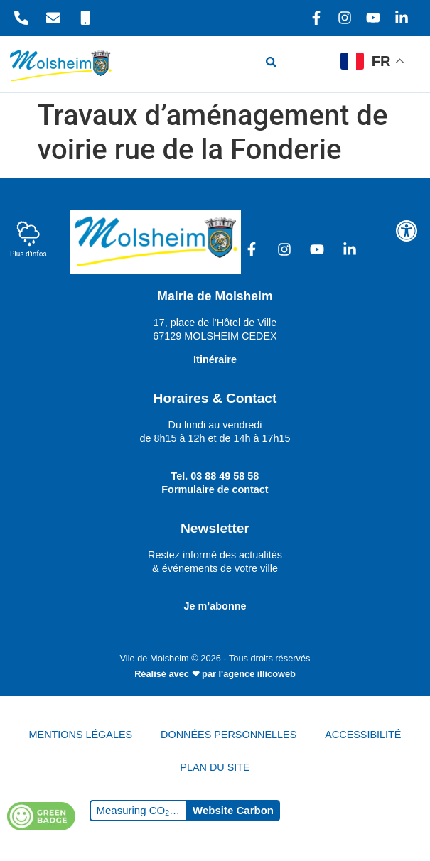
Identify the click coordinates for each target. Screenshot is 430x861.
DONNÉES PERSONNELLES (228, 734)
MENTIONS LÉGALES (81, 734)
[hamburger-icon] (314, 63)
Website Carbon (233, 810)
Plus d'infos (28, 239)
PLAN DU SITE (214, 767)
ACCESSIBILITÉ (363, 734)
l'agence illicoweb (257, 673)
